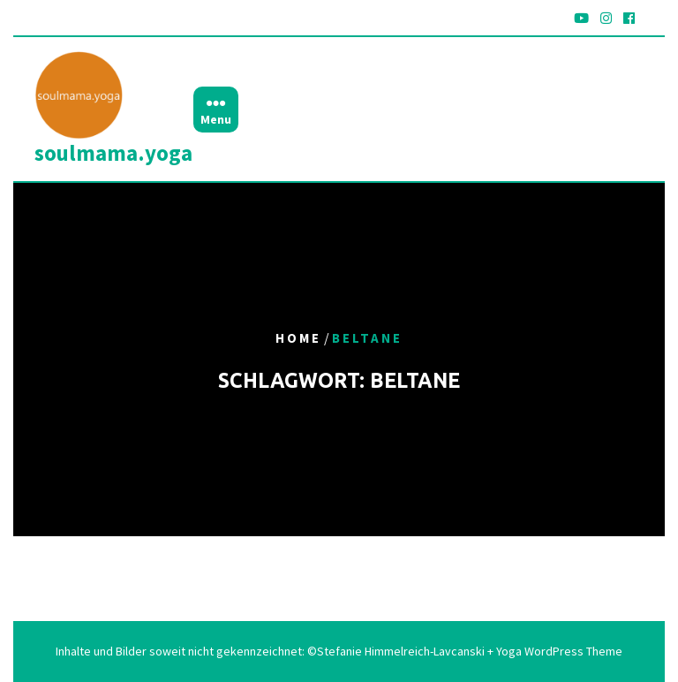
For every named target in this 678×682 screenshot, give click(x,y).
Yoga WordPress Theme (557, 651)
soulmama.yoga (113, 153)
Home (298, 338)
